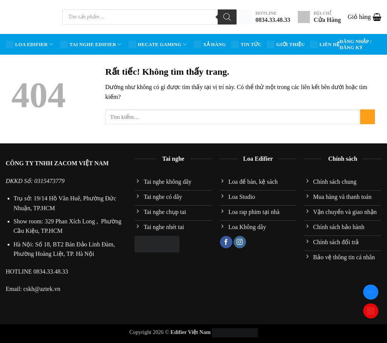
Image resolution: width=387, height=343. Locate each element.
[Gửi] (367, 116)
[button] (364, 17)
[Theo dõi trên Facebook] (226, 242)
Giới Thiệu (286, 44)
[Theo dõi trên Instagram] (240, 242)
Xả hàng (210, 44)
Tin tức (246, 44)
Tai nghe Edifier (90, 44)
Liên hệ (324, 44)
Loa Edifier (29, 44)
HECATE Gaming (157, 44)
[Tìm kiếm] (227, 17)
